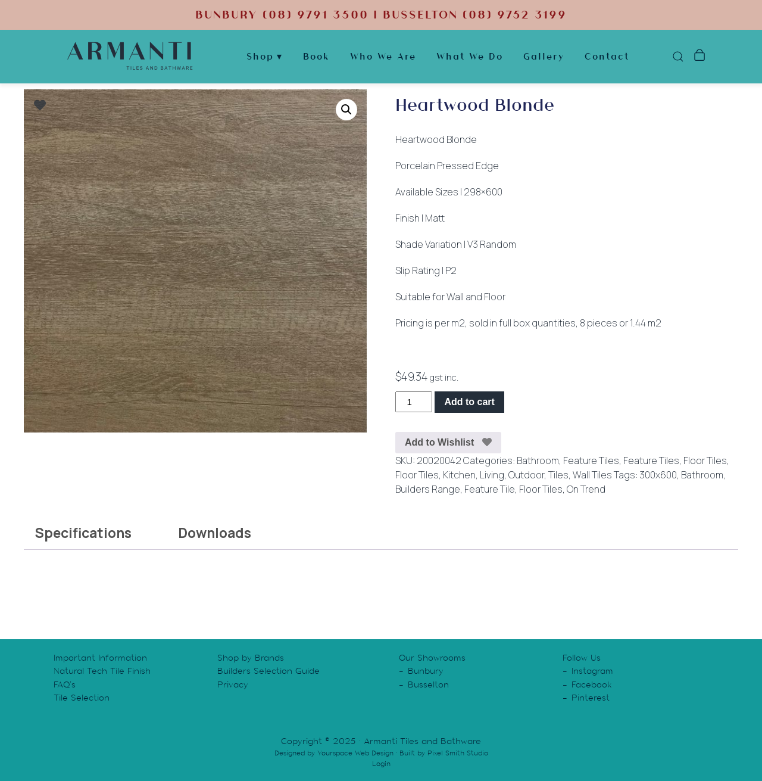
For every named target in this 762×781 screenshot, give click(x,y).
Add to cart (469, 402)
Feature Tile (489, 489)
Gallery (543, 56)
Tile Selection (82, 698)
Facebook (592, 684)
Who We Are (383, 56)
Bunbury (426, 671)
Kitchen (459, 474)
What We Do (469, 56)
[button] (346, 109)
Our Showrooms (432, 658)
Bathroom (538, 460)
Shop (260, 56)
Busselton (428, 684)
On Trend (586, 489)
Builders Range (427, 489)
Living (492, 474)
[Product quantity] (413, 401)
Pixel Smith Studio (457, 753)
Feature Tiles (591, 460)
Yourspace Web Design (355, 753)
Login (381, 763)
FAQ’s (65, 684)
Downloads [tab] (214, 532)
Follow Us (582, 658)
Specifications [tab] (83, 532)
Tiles (558, 474)
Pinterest (591, 698)
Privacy (232, 684)
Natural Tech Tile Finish (102, 671)
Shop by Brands (250, 658)
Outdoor (526, 474)
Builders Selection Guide (268, 671)
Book (316, 56)
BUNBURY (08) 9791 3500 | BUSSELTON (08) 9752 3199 (381, 15)
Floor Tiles (705, 460)
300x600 (658, 474)
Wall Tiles (592, 474)
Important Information (100, 658)
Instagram (592, 671)
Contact (607, 56)
